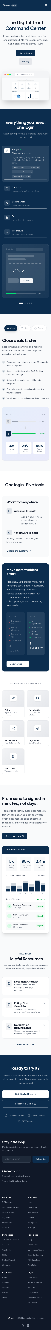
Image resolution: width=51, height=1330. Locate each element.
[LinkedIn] (28, 1325)
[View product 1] (21, 303)
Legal (30, 1202)
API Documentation (10, 1240)
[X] (23, 1325)
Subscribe (41, 1159)
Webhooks (6, 1250)
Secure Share (8, 1212)
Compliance (33, 1292)
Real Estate (33, 1212)
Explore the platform (18, 550)
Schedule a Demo (25, 1104)
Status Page (8, 1260)
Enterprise (32, 1222)
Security (31, 1287)
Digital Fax (6, 1217)
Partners (6, 1292)
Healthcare (32, 1207)
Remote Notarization (11, 1207)
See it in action (14, 836)
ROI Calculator (34, 1260)
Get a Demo (25, 53)
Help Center (33, 1245)
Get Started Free (25, 1094)
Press (4, 1297)
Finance (31, 1217)
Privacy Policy (33, 1277)
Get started (18, 663)
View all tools (25, 1045)
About (4, 1277)
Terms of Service (35, 1282)
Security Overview (36, 1255)
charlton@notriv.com (20, 1176)
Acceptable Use (35, 1297)
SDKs (4, 1255)
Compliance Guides (36, 1250)
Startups (31, 1227)
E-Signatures (7, 1202)
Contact (5, 1287)
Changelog (7, 1265)
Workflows (7, 1222)
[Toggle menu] (46, 5)
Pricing (25, 61)
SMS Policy (32, 1265)
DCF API (5, 1227)
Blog (30, 1240)
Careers (5, 1282)
